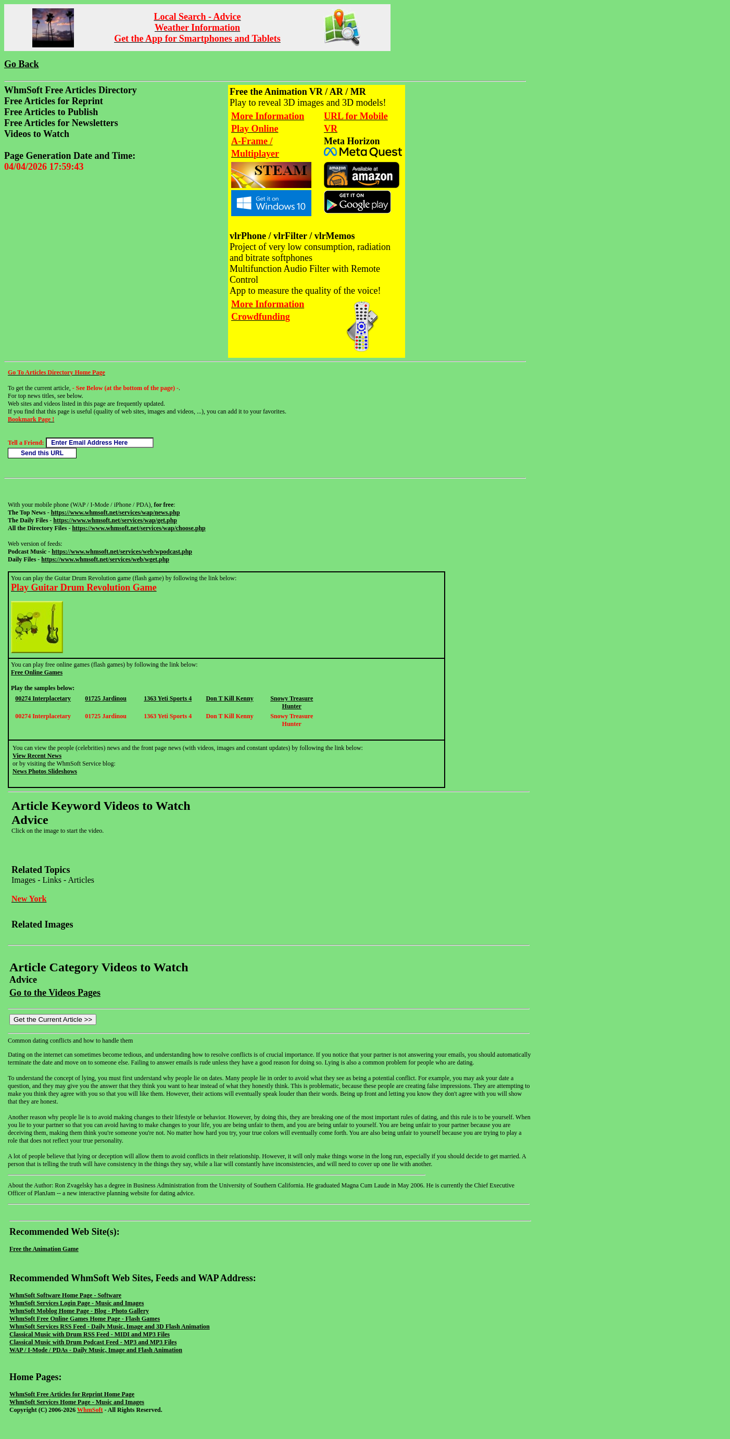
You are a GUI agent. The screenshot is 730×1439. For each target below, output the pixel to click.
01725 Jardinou (106, 698)
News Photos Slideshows (44, 771)
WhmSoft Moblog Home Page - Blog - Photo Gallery (79, 1311)
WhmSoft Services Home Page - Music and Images (76, 1402)
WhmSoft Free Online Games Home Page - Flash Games (84, 1318)
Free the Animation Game (44, 1249)
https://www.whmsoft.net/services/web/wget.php (105, 559)
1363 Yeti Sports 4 (168, 698)
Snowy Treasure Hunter (291, 702)
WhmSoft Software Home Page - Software (65, 1295)
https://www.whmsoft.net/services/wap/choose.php (138, 528)
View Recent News (36, 755)
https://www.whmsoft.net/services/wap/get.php (115, 520)
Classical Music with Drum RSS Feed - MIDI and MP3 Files (89, 1334)
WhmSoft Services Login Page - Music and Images (76, 1303)
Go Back (21, 64)
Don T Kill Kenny (229, 698)
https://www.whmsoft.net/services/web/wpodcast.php (122, 551)
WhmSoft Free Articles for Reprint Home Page (71, 1394)
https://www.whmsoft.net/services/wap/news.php (115, 512)
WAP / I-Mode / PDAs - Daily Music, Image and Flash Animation (95, 1350)
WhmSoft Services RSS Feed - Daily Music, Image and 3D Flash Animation (109, 1326)
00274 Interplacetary (43, 698)
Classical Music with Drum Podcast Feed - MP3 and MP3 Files (93, 1342)
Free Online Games (36, 672)
